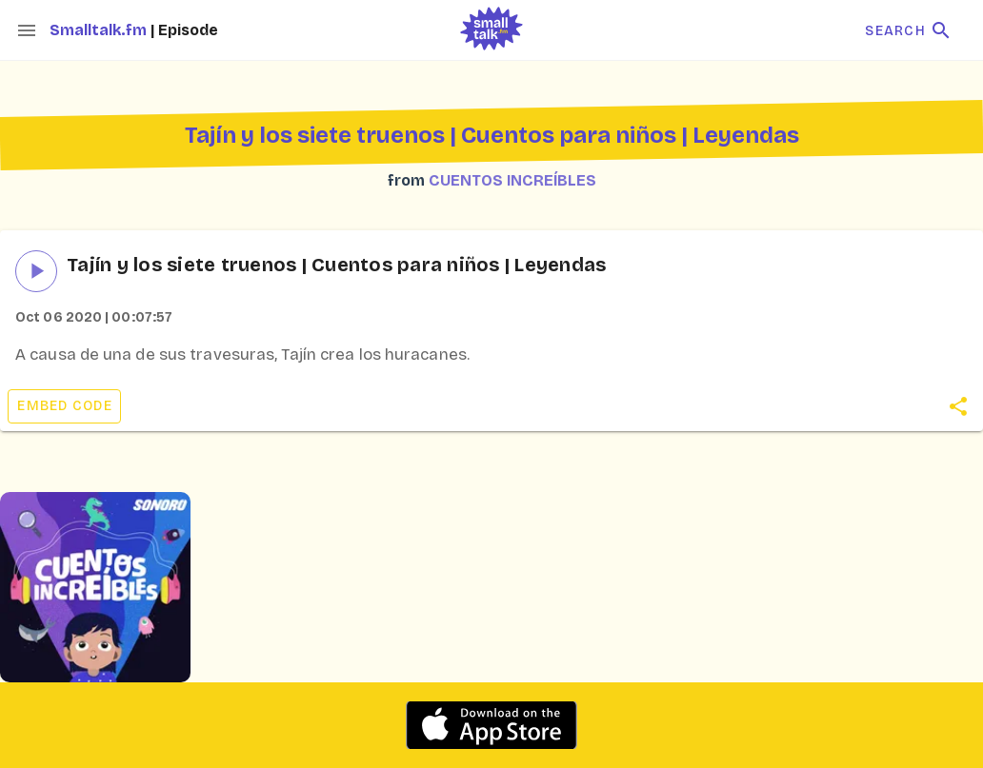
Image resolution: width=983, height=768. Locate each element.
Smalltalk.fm (100, 30)
